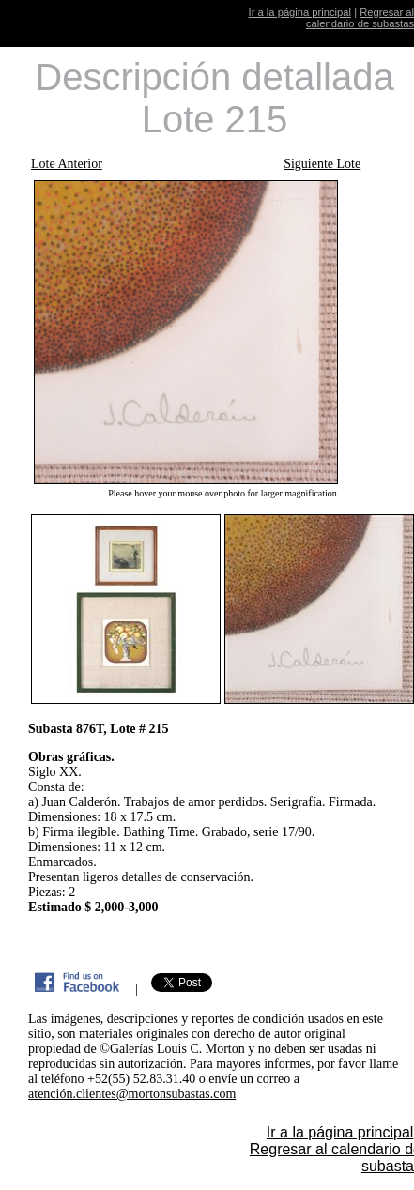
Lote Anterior (66, 164)
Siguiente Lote (322, 164)
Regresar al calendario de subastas (360, 18)
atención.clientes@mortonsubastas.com (132, 1094)
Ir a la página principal (300, 12)
